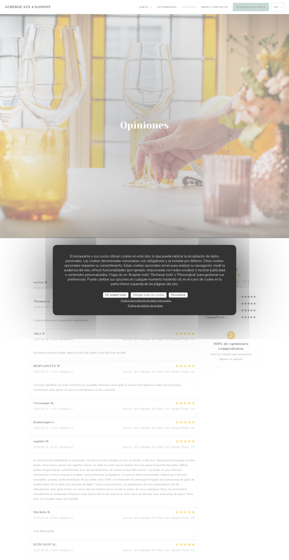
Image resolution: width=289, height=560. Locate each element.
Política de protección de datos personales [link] (146, 301)
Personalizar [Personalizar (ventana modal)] (178, 295)
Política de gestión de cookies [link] (145, 306)
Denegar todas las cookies (148, 295)
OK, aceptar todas (115, 295)
